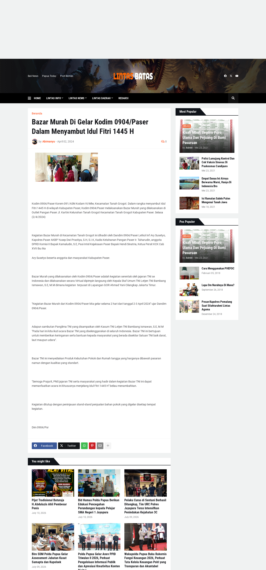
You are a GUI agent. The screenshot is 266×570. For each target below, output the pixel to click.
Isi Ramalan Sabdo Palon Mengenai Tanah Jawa (216, 200)
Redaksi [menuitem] (123, 98)
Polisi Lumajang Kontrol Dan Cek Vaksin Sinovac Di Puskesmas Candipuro (218, 162)
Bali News (33, 76)
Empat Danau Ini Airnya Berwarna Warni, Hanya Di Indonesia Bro (216, 182)
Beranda (37, 113)
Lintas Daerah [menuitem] (101, 98)
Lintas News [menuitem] (76, 98)
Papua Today (49, 76)
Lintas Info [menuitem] (53, 98)
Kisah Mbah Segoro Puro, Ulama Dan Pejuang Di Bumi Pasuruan (204, 137)
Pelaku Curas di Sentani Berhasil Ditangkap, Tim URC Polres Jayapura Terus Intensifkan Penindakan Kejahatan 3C (145, 506)
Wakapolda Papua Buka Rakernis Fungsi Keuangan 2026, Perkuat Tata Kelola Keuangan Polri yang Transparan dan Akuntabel (145, 560)
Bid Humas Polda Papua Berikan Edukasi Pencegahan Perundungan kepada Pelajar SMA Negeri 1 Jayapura (98, 506)
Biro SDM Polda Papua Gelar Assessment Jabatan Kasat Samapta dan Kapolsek (50, 558)
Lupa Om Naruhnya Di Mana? (218, 285)
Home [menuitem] (37, 98)
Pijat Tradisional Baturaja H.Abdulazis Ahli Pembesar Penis (49, 504)
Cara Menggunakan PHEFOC (218, 268)
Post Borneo (66, 76)
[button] (31, 98)
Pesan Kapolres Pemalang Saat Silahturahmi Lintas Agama (217, 305)
